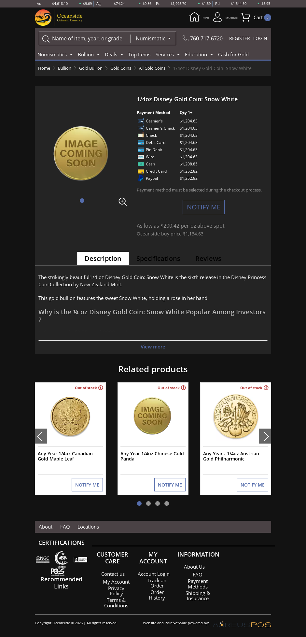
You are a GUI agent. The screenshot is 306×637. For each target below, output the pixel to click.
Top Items (139, 55)
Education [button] (196, 55)
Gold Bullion (95, 69)
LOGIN (259, 39)
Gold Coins (128, 69)
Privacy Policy (116, 592)
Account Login (154, 572)
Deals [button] (111, 55)
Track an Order (156, 584)
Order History (157, 595)
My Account (215, 17)
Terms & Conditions (116, 603)
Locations (82, 523)
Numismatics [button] (52, 55)
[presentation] (41, 435)
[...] (84, 39)
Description (103, 259)
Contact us (113, 570)
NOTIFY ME (203, 207)
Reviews (208, 259)
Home (176, 17)
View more (153, 347)
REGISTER (238, 39)
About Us (194, 563)
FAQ (61, 523)
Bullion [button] (86, 55)
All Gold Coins (162, 69)
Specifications (158, 259)
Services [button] (165, 55)
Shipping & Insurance (197, 592)
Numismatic (149, 39)
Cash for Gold (233, 55)
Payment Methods (198, 580)
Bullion (66, 69)
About (44, 523)
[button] (82, 201)
